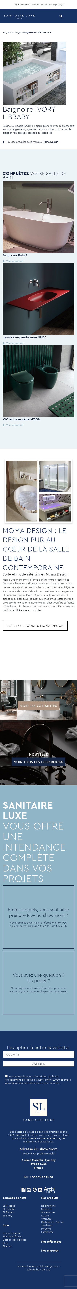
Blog (5, 1243)
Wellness (46, 1218)
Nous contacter (12, 1233)
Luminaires (47, 1232)
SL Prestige (9, 1205)
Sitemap (7, 1246)
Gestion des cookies (14, 1239)
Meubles (46, 1228)
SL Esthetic (9, 1209)
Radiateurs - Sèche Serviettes (52, 1223)
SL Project (8, 1212)
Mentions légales (12, 1236)
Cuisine (45, 1215)
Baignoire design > (13, 32)
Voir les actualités (21, 705)
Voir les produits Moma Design (35, 625)
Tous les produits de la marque (32, 141)
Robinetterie (48, 1205)
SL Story (7, 1215)
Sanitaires (46, 1209)
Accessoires (48, 1212)
